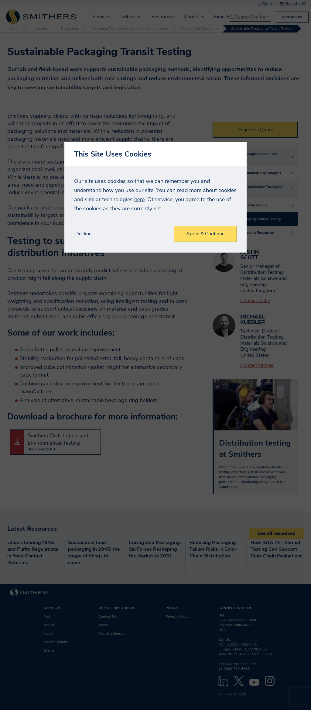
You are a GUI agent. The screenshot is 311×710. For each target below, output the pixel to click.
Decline (83, 234)
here (139, 199)
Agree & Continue (205, 233)
